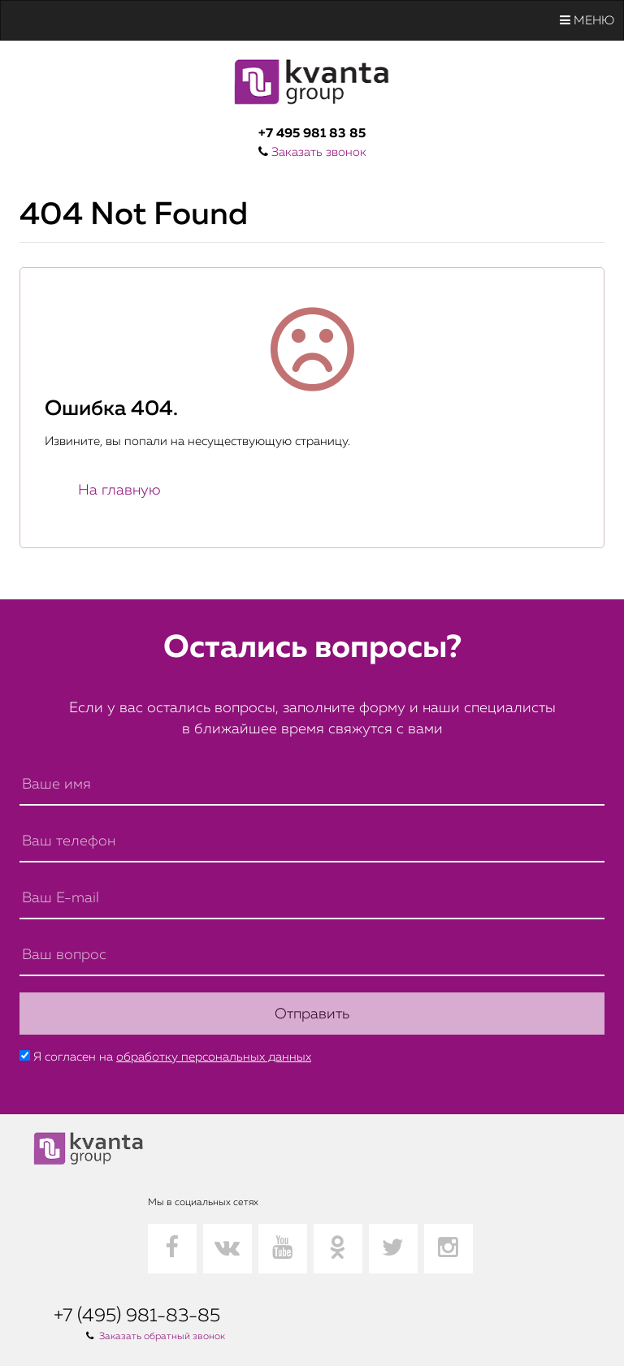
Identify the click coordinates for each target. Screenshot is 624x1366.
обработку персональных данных (213, 1057)
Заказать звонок (318, 152)
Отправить (312, 1014)
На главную (119, 490)
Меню (587, 20)
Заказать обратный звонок (162, 1337)
